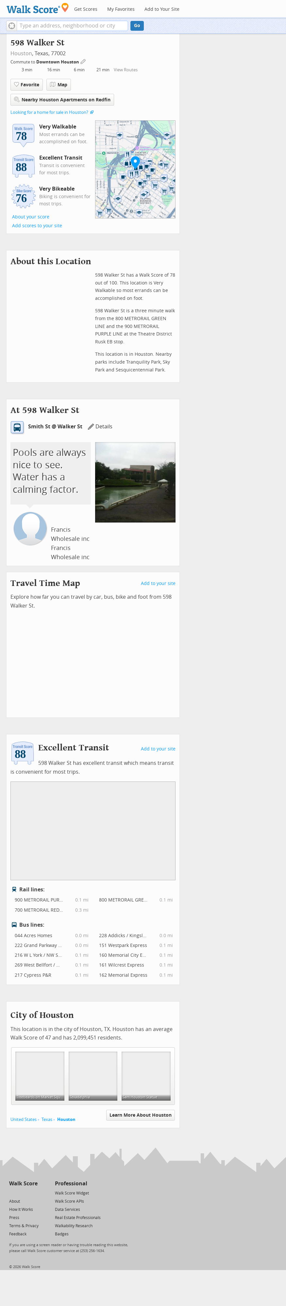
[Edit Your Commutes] (83, 61)
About (14, 1201)
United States (23, 1119)
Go (137, 25)
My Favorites (121, 9)
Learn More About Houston (140, 1115)
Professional (71, 1183)
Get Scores (85, 9)
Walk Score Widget (72, 1193)
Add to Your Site (161, 9)
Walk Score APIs (69, 1201)
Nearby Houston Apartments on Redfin (62, 99)
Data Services (67, 1209)
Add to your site (158, 583)
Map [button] (58, 85)
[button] (11, 26)
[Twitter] (13, 1192)
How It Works (21, 1209)
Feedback (17, 1234)
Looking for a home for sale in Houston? (49, 112)
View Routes (126, 69)
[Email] (33, 1192)
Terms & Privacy (24, 1226)
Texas (47, 1119)
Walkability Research (74, 1226)
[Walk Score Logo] (38, 8)
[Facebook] (23, 1192)
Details (100, 426)
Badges (62, 1234)
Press (14, 1217)
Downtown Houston (58, 62)
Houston (21, 53)
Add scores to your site (37, 226)
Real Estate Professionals (78, 1217)
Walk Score (23, 1183)
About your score (30, 217)
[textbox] (72, 26)
